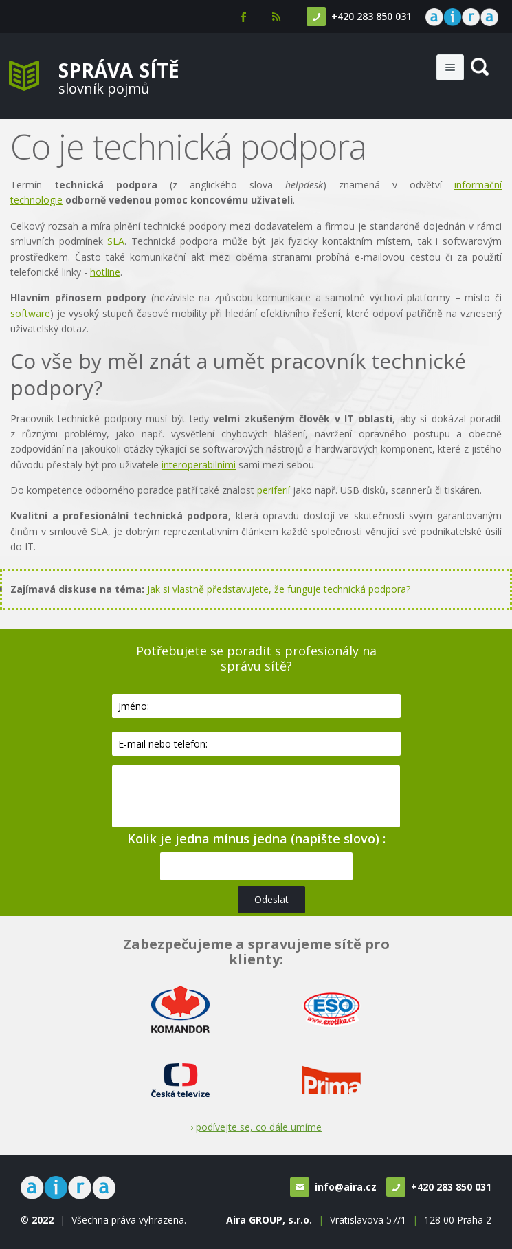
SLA (115, 241)
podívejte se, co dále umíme (259, 1126)
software (30, 313)
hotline (105, 272)
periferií (273, 490)
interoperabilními (199, 464)
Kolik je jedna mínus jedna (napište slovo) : (256, 838)
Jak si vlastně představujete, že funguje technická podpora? (278, 589)
